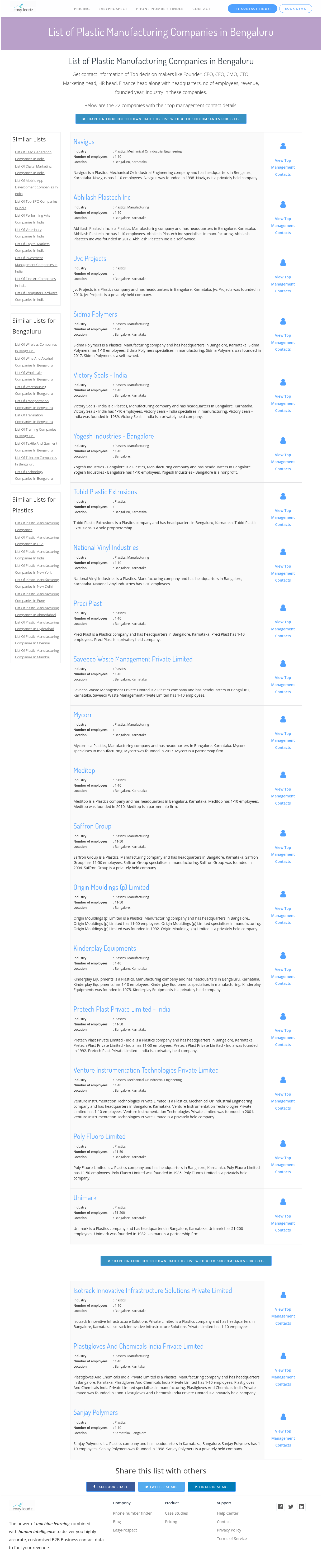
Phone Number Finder (159, 8)
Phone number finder (134, 1513)
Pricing (80, 8)
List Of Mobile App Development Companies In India (36, 187)
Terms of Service (233, 1541)
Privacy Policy (230, 1532)
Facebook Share (110, 1487)
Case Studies (177, 1513)
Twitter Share (161, 1487)
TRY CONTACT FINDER (252, 9)
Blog (117, 1522)
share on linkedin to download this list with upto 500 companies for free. (161, 119)
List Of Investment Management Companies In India (36, 264)
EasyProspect (112, 8)
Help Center (228, 1513)
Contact (201, 8)
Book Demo (296, 9)
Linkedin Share (212, 1487)
